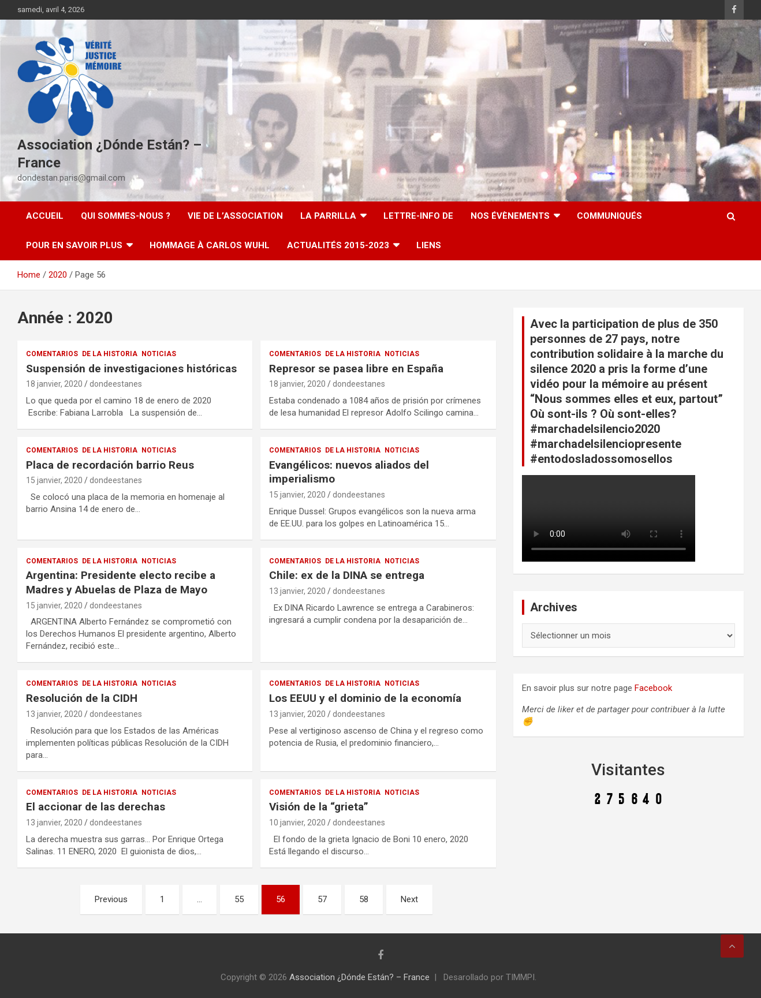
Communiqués (609, 216)
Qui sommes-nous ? (125, 216)
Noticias (158, 354)
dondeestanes (115, 383)
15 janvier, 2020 (54, 480)
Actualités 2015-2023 (338, 245)
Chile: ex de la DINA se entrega (346, 575)
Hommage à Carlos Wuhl (210, 245)
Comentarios (52, 354)
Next (409, 899)
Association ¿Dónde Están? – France (359, 977)
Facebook (653, 688)
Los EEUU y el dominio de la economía (365, 698)
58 (363, 899)
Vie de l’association (235, 216)
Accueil (45, 216)
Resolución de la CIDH (81, 698)
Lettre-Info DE (418, 216)
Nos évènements (510, 216)
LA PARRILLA (328, 216)
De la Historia (109, 354)
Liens (428, 245)
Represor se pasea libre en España (356, 368)
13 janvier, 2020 (297, 591)
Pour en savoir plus (74, 245)
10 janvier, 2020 (297, 822)
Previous (111, 899)
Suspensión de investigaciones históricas (131, 368)
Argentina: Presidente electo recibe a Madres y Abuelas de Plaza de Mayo (120, 582)
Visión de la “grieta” (318, 806)
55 (239, 899)
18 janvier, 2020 (54, 383)
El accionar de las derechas (95, 806)
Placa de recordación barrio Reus (110, 465)
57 (322, 899)
